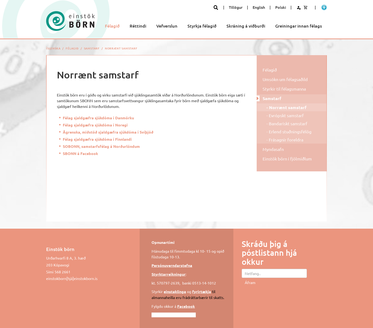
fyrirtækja (201, 291)
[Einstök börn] (70, 21)
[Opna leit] (216, 7)
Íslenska (53, 48)
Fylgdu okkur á (173, 306)
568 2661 (62, 271)
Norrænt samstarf (121, 48)
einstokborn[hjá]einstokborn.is (72, 278)
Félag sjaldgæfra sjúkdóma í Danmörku (98, 117)
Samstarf (92, 48)
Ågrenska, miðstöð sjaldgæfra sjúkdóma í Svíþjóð (108, 132)
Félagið (72, 48)
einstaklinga (175, 291)
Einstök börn (60, 249)
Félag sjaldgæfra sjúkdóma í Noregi (95, 124)
